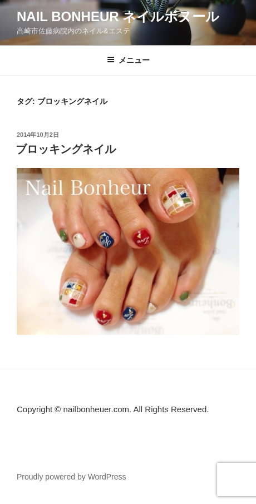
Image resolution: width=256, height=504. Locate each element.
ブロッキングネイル (66, 149)
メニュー (128, 60)
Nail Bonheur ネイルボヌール (118, 16)
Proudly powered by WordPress (71, 476)
